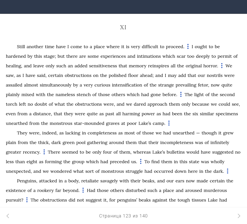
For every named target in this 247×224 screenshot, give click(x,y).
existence (16, 190)
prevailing (185, 85)
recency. (32, 152)
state (194, 161)
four (107, 152)
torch (11, 104)
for (112, 200)
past (109, 114)
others (118, 94)
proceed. (175, 46)
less (10, 161)
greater (13, 152)
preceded (119, 161)
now (215, 85)
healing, (14, 66)
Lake (213, 200)
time (49, 46)
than (20, 161)
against (159, 200)
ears (179, 181)
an (70, 66)
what (60, 104)
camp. (159, 123)
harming (131, 114)
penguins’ (127, 200)
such (61, 66)
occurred (163, 171)
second (227, 94)
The (189, 94)
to (86, 46)
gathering (97, 142)
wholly (218, 161)
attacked (48, 181)
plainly (13, 94)
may (172, 75)
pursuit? (14, 200)
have (61, 46)
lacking (72, 133)
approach (157, 104)
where (113, 46)
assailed (14, 85)
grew (228, 133)
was (199, 142)
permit (225, 56)
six (195, 114)
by (29, 56)
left (22, 104)
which (168, 56)
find (155, 161)
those (104, 94)
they (68, 114)
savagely (109, 181)
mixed (27, 94)
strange (166, 85)
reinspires (158, 66)
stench (84, 94)
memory (138, 66)
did (71, 200)
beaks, (148, 181)
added (81, 66)
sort (89, 171)
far (58, 190)
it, (105, 200)
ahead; (147, 75)
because (200, 104)
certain (55, 75)
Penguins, (27, 181)
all (173, 66)
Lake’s (144, 123)
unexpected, (19, 171)
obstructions (78, 75)
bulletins (176, 152)
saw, (10, 75)
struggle (134, 171)
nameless (65, 94)
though (209, 133)
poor (132, 123)
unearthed (17, 123)
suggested (222, 152)
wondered (61, 171)
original (194, 66)
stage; (50, 56)
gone (156, 94)
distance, (42, 114)
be (217, 46)
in (84, 133)
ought (201, 46)
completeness (102, 133)
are (82, 56)
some (93, 56)
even (11, 114)
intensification (127, 85)
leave (38, 66)
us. (134, 161)
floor (133, 75)
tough (184, 200)
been (177, 114)
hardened (16, 56)
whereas (142, 152)
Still (21, 46)
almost (31, 85)
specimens (227, 114)
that (123, 66)
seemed (70, 152)
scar (181, 56)
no (30, 104)
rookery (45, 190)
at (123, 123)
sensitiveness (103, 66)
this (38, 56)
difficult (150, 46)
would (192, 152)
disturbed (136, 190)
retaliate (90, 181)
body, (74, 181)
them (174, 104)
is (127, 46)
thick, (44, 142)
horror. (210, 66)
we (129, 104)
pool (81, 142)
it (122, 46)
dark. (219, 171)
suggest (94, 200)
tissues (199, 200)
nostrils (215, 75)
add (182, 75)
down (180, 171)
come (76, 46)
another (35, 46)
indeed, (50, 133)
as (18, 75)
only (50, 66)
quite (226, 85)
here (193, 171)
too (190, 56)
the (180, 66)
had (145, 94)
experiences (113, 56)
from (22, 114)
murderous (215, 190)
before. (170, 94)
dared (140, 104)
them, (125, 152)
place (99, 46)
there (72, 56)
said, (42, 75)
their (154, 142)
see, (236, 104)
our (201, 75)
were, (109, 104)
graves (113, 123)
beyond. (71, 190)
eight (31, 161)
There (54, 152)
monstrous (61, 123)
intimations (149, 56)
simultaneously (56, 85)
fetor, (203, 85)
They (22, 133)
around (116, 142)
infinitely (219, 142)
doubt (41, 104)
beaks (145, 200)
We (228, 66)
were (229, 75)
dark (56, 142)
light (199, 94)
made (202, 181)
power (148, 114)
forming (53, 161)
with (40, 94)
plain (11, 142)
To (147, 161)
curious (102, 85)
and (131, 56)
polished (118, 75)
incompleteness (176, 142)
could (224, 104)
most (129, 133)
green (68, 142)
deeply (203, 56)
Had (91, 190)
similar (207, 114)
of (235, 56)
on (95, 75)
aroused (193, 190)
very (135, 46)
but (61, 56)
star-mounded (89, 123)
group (78, 161)
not (80, 200)
